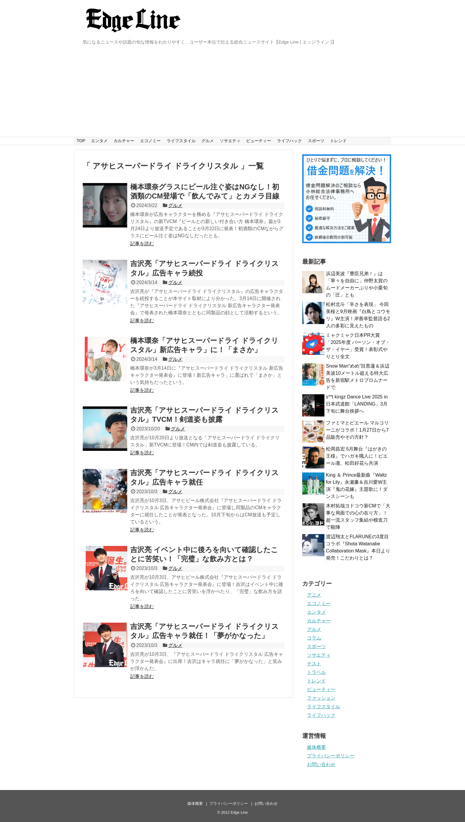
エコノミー (150, 140)
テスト (314, 663)
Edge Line (239, 812)
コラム (314, 637)
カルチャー (124, 140)
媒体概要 (316, 747)
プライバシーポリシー (330, 755)
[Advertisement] (232, 92)
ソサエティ (230, 140)
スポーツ (316, 140)
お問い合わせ (321, 764)
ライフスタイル (181, 140)
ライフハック (289, 140)
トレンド (338, 140)
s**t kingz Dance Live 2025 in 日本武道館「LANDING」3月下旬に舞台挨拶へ (357, 404)
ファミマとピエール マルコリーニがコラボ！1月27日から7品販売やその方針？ (357, 430)
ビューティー (258, 140)
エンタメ (99, 140)
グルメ (207, 140)
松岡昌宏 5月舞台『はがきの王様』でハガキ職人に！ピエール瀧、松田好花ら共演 (357, 456)
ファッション (321, 698)
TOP (81, 140)
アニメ (314, 594)
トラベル (316, 672)
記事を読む (142, 243)
